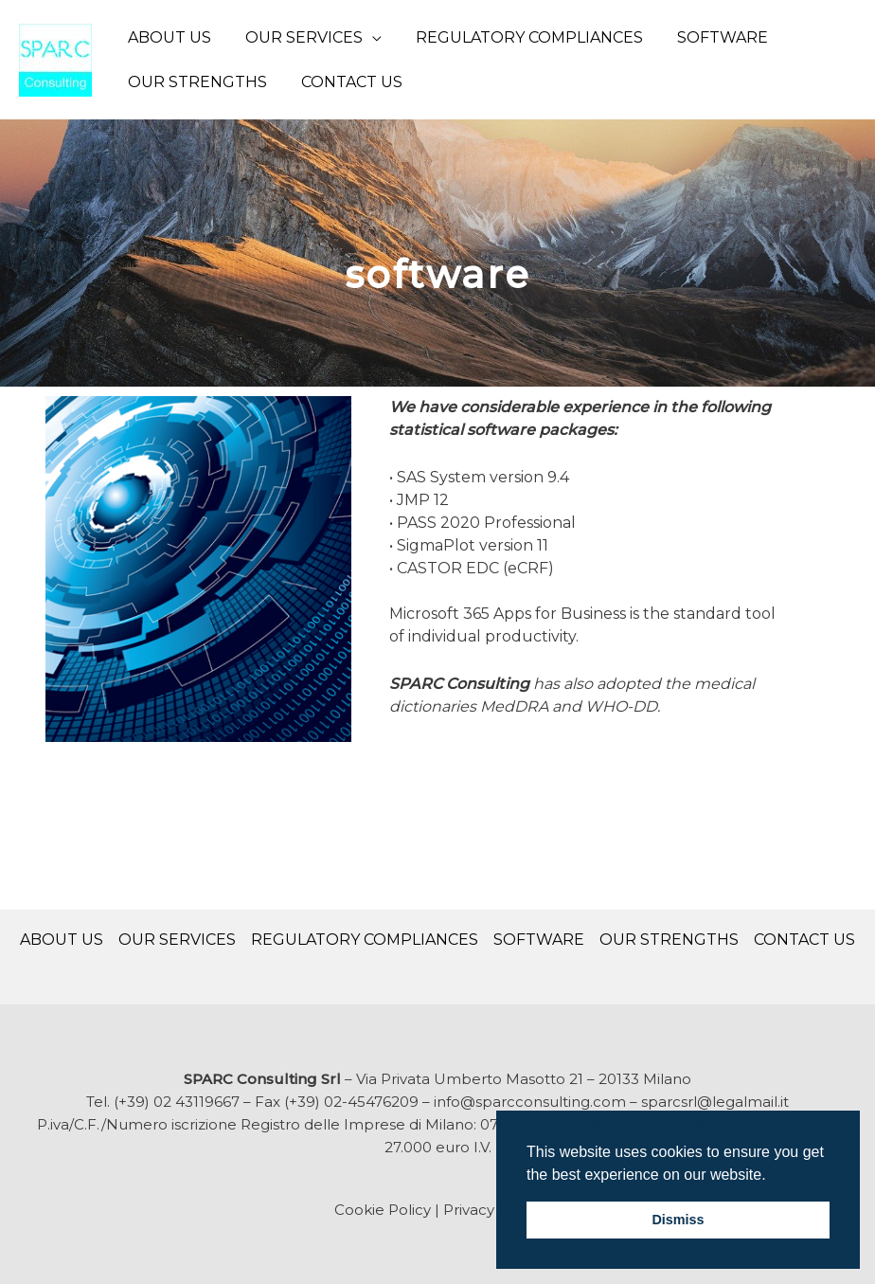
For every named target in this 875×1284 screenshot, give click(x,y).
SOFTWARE (709, 37)
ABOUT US (167, 37)
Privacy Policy (492, 1210)
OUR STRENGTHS (195, 82)
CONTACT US (346, 82)
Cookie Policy (382, 1210)
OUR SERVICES (298, 37)
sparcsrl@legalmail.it (715, 1102)
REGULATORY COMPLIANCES (520, 37)
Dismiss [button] (678, 1219)
